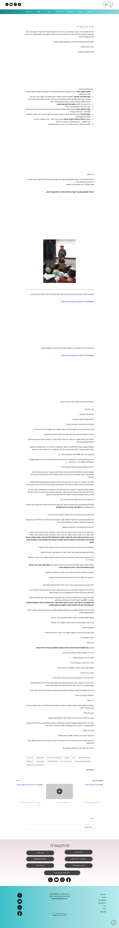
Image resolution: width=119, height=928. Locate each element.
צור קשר (103, 912)
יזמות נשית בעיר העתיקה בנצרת (35, 765)
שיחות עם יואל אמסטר (63, 802)
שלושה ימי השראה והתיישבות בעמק (31, 803)
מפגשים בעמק (90, 770)
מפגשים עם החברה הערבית (82, 761)
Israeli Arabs (29, 758)
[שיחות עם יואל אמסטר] (59, 791)
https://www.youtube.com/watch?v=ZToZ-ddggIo (77, 355)
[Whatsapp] (7, 4)
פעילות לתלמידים (52, 761)
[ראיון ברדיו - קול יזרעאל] (79, 859)
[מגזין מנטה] (79, 852)
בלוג (104, 909)
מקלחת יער (102, 900)
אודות (104, 897)
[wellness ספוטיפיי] (40, 859)
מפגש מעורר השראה (84, 758)
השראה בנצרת (40, 761)
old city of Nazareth (66, 761)
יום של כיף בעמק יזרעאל (93, 802)
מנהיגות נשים (40, 758)
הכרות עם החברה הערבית (54, 758)
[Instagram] (15, 4)
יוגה (104, 906)
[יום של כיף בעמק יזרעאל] (89, 791)
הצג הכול (18, 780)
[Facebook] (19, 4)
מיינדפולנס (102, 903)
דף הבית (103, 894)
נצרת (73, 758)
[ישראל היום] (40, 865)
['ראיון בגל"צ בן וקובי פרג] (62, 872)
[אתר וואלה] (40, 853)
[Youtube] (11, 4)
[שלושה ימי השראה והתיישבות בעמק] (29, 791)
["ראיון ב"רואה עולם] (79, 865)
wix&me (55, 915)
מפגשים (67, 758)
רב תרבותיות (29, 761)
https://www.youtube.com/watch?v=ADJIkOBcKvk (77, 302)
